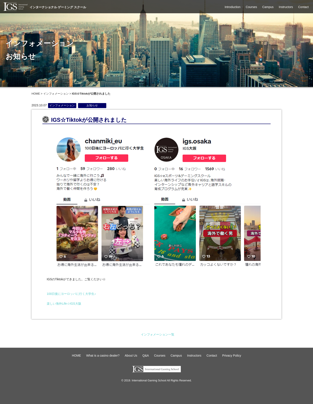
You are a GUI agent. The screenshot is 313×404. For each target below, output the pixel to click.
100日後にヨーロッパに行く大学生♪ (71, 293)
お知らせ (92, 105)
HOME (36, 93)
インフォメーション (56, 93)
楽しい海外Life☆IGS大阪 (64, 303)
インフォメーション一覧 (157, 334)
